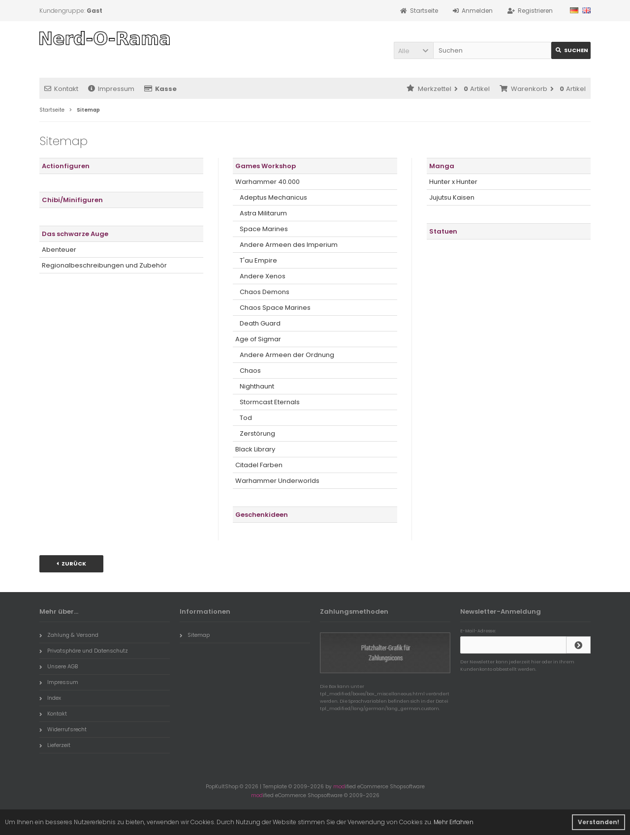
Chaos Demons (262, 292)
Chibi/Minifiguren (72, 200)
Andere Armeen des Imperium (286, 244)
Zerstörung (255, 433)
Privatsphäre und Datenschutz (83, 651)
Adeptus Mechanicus (271, 197)
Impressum (111, 88)
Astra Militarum (261, 213)
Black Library (255, 449)
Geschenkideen (261, 514)
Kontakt (61, 88)
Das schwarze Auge (75, 234)
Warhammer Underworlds (277, 480)
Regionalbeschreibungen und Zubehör (104, 265)
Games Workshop (265, 166)
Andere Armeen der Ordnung (284, 354)
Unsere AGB (58, 666)
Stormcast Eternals (267, 402)
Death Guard (258, 323)
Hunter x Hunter (453, 181)
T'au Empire (256, 260)
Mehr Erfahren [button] (453, 822)
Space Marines (261, 229)
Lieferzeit (54, 745)
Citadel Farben (259, 465)
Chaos (248, 370)
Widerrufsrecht (63, 729)
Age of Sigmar (258, 339)
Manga (441, 166)
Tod (243, 417)
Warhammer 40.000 (267, 181)
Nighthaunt (254, 386)
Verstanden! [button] (598, 822)
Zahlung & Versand (68, 635)
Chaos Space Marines (273, 307)
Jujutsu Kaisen (451, 197)
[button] (413, 50)
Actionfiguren (66, 166)
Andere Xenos (260, 276)
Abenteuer (59, 249)
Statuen (443, 231)
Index (50, 698)
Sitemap (195, 635)
